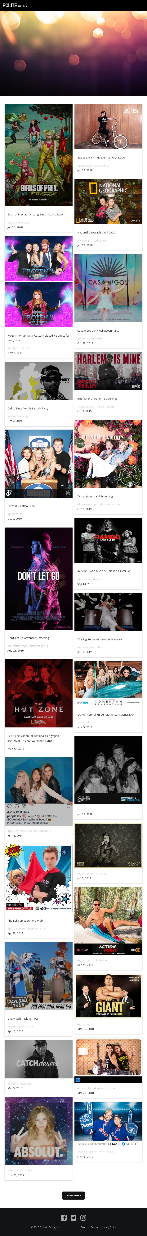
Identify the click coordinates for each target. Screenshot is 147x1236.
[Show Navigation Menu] (142, 5)
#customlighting (38, 646)
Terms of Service (90, 1227)
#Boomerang (42, 830)
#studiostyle (84, 165)
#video (99, 338)
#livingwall (83, 240)
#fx (9, 348)
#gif (9, 222)
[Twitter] (73, 1218)
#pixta (81, 809)
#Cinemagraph (86, 406)
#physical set (101, 165)
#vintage (101, 873)
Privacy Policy (108, 1227)
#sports (82, 1152)
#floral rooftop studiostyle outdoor (99, 504)
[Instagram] (83, 1218)
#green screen (21, 348)
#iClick (110, 1152)
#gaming (22, 416)
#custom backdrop (106, 1088)
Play (38, 155)
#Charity (39, 928)
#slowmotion (85, 338)
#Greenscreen (21, 222)
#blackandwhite (91, 579)
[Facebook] (63, 1218)
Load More (73, 1195)
